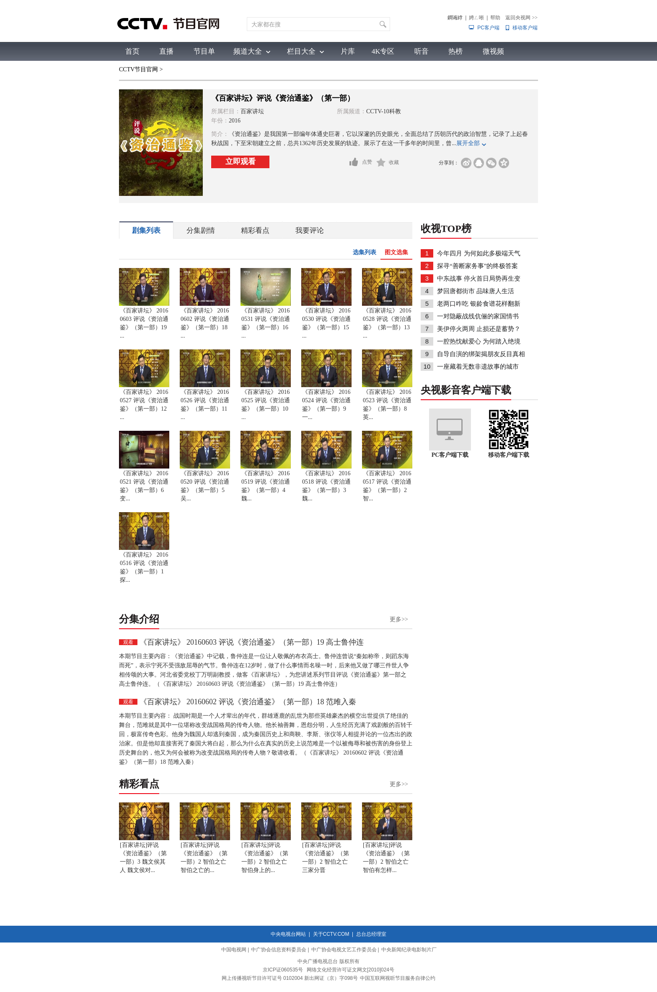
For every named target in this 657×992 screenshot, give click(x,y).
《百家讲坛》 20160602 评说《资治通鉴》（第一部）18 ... (205, 323)
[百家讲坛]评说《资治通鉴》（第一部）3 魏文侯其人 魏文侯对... (143, 857)
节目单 (204, 51)
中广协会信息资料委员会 (278, 950)
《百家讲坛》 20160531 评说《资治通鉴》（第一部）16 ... (265, 323)
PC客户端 (488, 28)
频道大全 (247, 51)
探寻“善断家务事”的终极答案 (477, 266)
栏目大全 (301, 51)
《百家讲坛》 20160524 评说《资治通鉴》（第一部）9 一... (326, 404)
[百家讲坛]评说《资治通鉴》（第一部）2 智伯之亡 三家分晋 (325, 857)
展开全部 (468, 143)
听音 (421, 51)
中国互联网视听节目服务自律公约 (397, 978)
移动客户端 (525, 28)
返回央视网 (521, 18)
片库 (348, 51)
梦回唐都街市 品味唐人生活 (475, 291)
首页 (132, 51)
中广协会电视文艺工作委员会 (344, 950)
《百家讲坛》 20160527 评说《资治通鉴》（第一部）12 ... (144, 404)
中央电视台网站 (288, 934)
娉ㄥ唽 (476, 18)
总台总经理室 (371, 934)
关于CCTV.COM (331, 934)
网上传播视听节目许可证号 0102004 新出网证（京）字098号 (290, 978)
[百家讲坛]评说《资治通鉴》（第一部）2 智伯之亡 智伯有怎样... (386, 857)
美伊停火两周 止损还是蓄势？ (478, 328)
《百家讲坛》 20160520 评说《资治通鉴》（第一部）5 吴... (205, 486)
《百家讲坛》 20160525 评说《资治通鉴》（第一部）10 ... (265, 404)
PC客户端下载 (450, 455)
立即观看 (240, 161)
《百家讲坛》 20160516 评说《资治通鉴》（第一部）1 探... (144, 567)
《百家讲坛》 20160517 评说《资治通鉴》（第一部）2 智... (387, 486)
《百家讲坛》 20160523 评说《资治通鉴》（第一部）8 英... (387, 404)
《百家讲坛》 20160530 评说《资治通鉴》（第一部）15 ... (326, 323)
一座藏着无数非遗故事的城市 (478, 366)
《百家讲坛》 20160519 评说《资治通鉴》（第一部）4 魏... (265, 486)
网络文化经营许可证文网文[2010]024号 (350, 970)
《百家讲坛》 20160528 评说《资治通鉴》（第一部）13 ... (387, 323)
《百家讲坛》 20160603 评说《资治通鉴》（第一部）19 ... (144, 323)
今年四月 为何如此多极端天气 (478, 253)
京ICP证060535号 (283, 970)
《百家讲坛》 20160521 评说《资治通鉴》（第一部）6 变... (144, 486)
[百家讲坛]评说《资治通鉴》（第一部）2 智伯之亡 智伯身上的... (264, 857)
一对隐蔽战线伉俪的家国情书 (478, 316)
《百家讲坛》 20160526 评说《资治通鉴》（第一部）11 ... (205, 404)
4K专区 (383, 51)
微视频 (493, 51)
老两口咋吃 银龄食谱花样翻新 (478, 303)
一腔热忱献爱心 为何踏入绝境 (478, 341)
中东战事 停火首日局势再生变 (478, 278)
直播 (166, 51)
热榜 (455, 51)
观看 (128, 642)
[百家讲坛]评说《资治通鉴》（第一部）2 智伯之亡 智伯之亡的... (204, 857)
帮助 (495, 18)
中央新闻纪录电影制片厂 (409, 950)
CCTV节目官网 (138, 69)
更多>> (399, 619)
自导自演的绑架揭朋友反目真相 (481, 354)
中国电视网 (233, 950)
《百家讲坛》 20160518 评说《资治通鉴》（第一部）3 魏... (326, 486)
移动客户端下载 (508, 455)
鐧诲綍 (455, 18)
